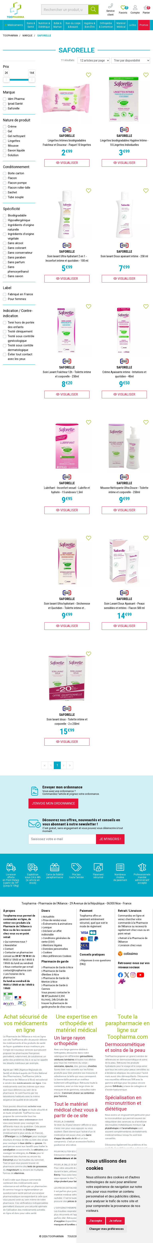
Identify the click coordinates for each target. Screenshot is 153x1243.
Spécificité (11, 209)
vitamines (19, 1173)
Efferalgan (10, 1136)
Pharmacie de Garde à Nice (57, 967)
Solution (13, 155)
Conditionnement (16, 167)
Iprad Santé (15, 103)
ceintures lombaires (64, 1059)
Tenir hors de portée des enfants (21, 325)
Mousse (13, 145)
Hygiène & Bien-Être (89, 25)
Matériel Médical (121, 25)
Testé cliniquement (20, 331)
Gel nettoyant (16, 136)
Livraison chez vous (130, 945)
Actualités (47, 916)
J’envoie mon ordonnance (53, 803)
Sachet (12, 192)
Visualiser (67, 163)
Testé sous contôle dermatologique (20, 348)
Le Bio (132, 25)
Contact (8, 949)
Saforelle (14, 108)
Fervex (32, 1153)
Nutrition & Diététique (44, 25)
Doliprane (31, 1129)
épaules (69, 1066)
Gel (10, 131)
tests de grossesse (37, 1166)
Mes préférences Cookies (56, 956)
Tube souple (16, 197)
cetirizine (38, 1150)
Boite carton (16, 173)
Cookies (46, 952)
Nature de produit (16, 120)
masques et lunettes (64, 1224)
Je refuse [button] (115, 1220)
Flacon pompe (17, 183)
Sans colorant (17, 248)
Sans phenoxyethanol (18, 269)
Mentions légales (51, 945)
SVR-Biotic (118, 1086)
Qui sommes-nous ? (15, 941)
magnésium (12, 1170)
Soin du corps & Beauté (73, 25)
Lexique (46, 927)
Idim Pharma (16, 99)
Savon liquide (16, 150)
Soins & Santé (31, 25)
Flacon (12, 178)
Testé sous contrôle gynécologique (21, 338)
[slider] (6, 80)
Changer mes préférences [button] (106, 1228)
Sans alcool (15, 243)
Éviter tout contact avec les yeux (20, 357)
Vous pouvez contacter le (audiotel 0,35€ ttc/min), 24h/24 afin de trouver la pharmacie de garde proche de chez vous (56, 999)
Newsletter (10, 945)
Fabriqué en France (20, 294)
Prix (6, 67)
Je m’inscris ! (110, 839)
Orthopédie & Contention (106, 25)
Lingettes (14, 141)
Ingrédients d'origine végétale (21, 236)
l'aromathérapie (129, 1128)
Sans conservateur (20, 252)
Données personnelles (54, 949)
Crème (12, 126)
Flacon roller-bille (19, 187)
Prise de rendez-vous (53, 920)
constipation (9, 1150)
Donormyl (8, 1160)
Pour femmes (17, 299)
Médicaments (14, 25)
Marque (27, 35)
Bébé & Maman (57, 25)
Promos (144, 25)
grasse (38, 1143)
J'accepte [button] (95, 1220)
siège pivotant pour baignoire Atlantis (73, 1181)
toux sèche (25, 1143)
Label (7, 288)
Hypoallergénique (19, 220)
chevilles (92, 1066)
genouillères (86, 1056)
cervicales (59, 1066)
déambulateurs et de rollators (70, 1158)
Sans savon (15, 276)
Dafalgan (27, 1136)
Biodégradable (17, 215)
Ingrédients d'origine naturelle (21, 227)
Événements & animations (56, 924)
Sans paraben (17, 257)
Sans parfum (16, 262)
